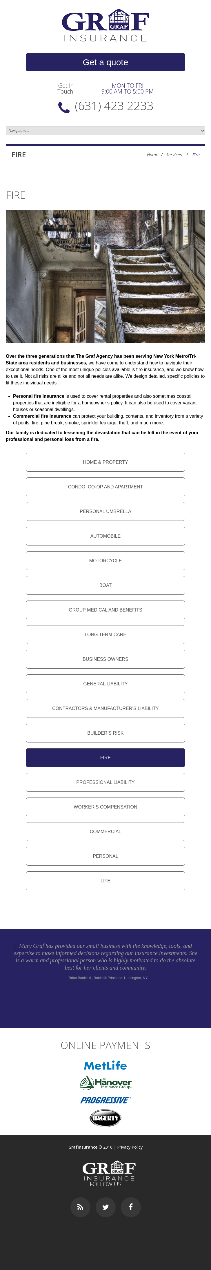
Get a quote (105, 62)
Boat (105, 585)
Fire (105, 757)
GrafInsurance (82, 1147)
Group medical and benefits (105, 609)
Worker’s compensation (105, 806)
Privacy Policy (130, 1147)
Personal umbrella (105, 511)
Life (105, 880)
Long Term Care (105, 634)
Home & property (105, 462)
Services (174, 154)
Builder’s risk (105, 733)
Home (152, 154)
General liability (105, 683)
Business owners (105, 659)
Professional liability (105, 782)
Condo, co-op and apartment (105, 486)
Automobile (105, 536)
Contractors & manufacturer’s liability (105, 708)
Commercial (105, 831)
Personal (105, 856)
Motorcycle (105, 560)
